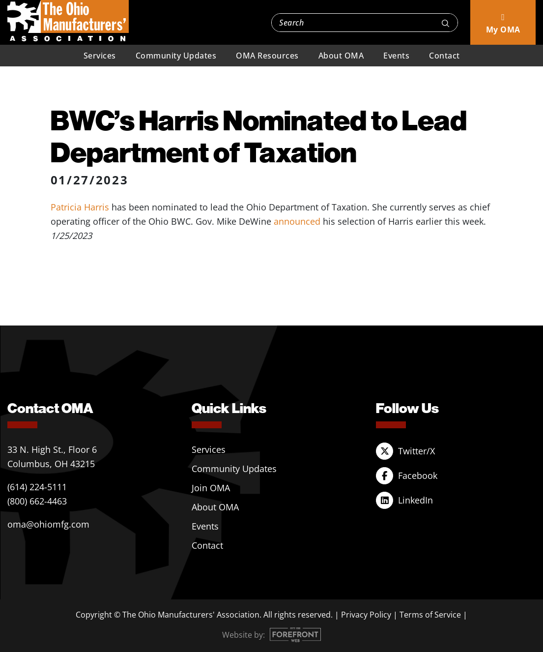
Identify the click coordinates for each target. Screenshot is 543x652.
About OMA (341, 55)
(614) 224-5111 (37, 487)
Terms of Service (430, 614)
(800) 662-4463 (37, 501)
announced (297, 221)
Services (100, 55)
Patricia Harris (80, 207)
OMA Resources (267, 55)
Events (396, 55)
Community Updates (176, 55)
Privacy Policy (366, 614)
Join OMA (211, 488)
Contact (444, 55)
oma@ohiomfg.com (48, 524)
